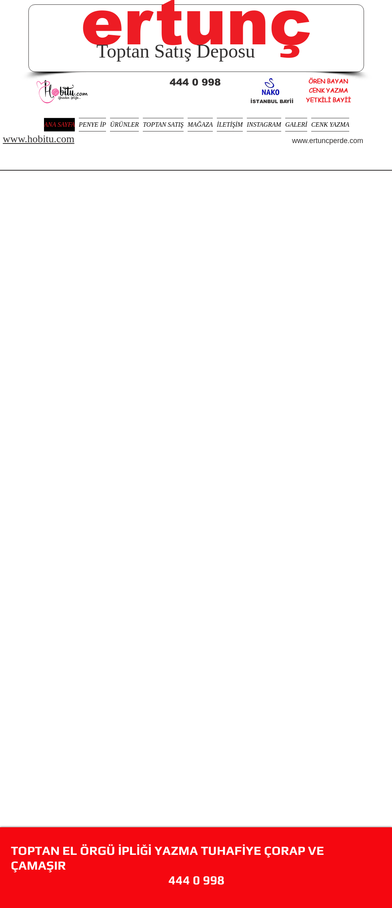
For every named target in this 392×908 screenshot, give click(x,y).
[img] (277, 201)
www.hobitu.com (38, 139)
